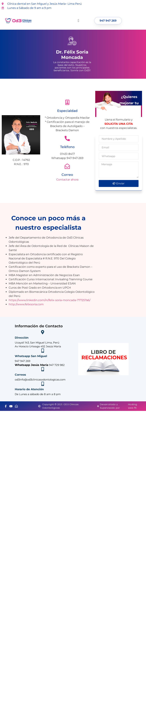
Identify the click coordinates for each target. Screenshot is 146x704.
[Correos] (42, 369)
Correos (20, 374)
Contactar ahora (67, 179)
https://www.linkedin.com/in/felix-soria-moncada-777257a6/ (49, 300)
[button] (78, 21)
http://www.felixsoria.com (26, 304)
